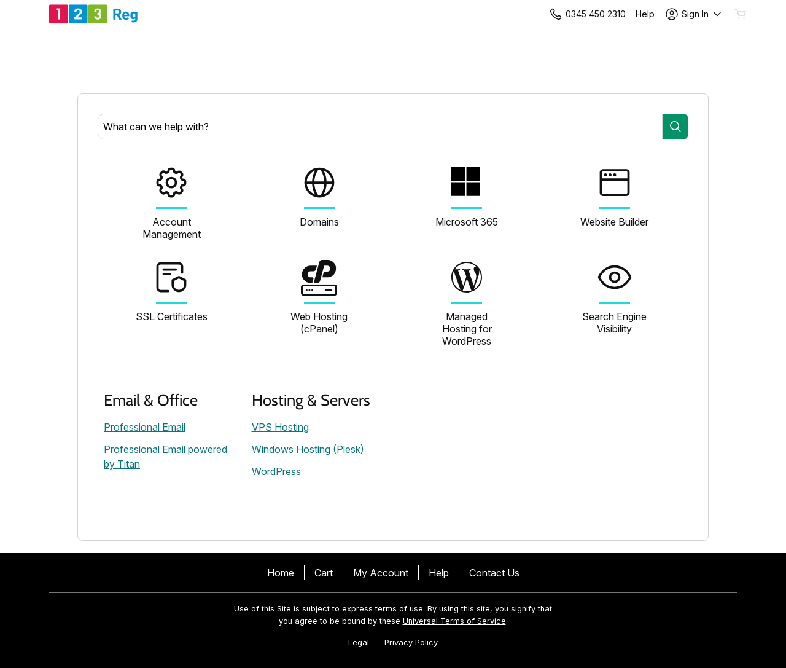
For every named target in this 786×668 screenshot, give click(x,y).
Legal (358, 642)
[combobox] (380, 126)
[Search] (675, 126)
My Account (380, 573)
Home (280, 573)
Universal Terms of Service (454, 621)
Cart (323, 573)
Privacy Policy (411, 642)
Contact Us (494, 573)
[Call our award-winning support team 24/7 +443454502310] (645, 14)
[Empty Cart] (741, 14)
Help (439, 573)
